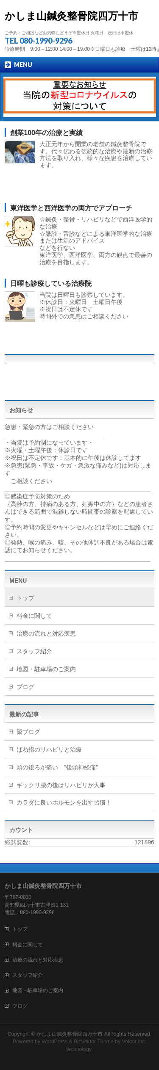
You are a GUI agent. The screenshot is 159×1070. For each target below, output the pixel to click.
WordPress (54, 1042)
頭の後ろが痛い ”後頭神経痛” (60, 767)
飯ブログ (28, 731)
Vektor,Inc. (134, 1042)
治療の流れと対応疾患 (46, 633)
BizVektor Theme (94, 1042)
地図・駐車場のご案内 (46, 669)
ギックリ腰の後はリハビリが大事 (61, 785)
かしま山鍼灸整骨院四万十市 (71, 16)
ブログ (25, 686)
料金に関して (34, 615)
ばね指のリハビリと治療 (49, 749)
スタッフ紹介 (34, 651)
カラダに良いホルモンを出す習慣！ (64, 802)
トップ (25, 597)
